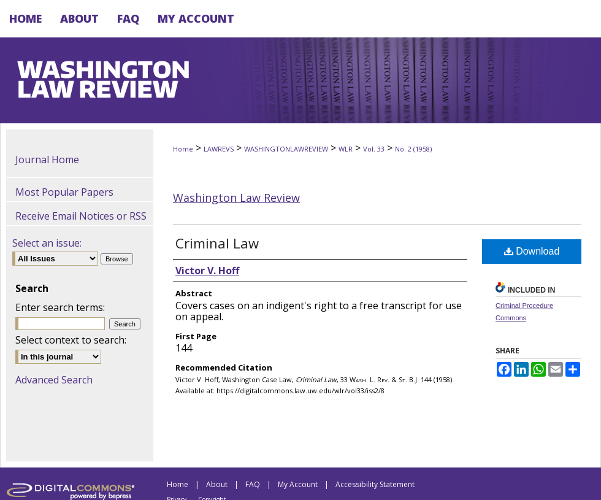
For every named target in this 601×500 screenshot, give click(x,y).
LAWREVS (219, 148)
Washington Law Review (236, 197)
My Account (298, 484)
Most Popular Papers (64, 192)
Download (532, 251)
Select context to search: (70, 340)
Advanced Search (54, 380)
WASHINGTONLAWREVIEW (286, 148)
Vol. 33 (374, 148)
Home (183, 148)
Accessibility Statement (375, 484)
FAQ (252, 484)
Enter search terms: (60, 307)
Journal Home (47, 159)
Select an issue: (47, 243)
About (217, 484)
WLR (346, 148)
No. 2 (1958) (413, 148)
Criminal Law (217, 243)
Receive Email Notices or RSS (81, 216)
